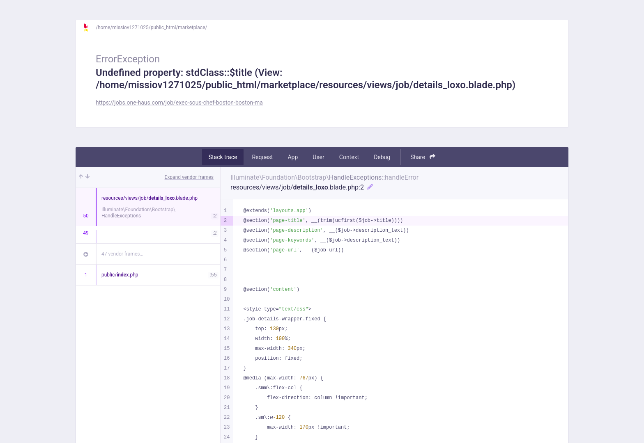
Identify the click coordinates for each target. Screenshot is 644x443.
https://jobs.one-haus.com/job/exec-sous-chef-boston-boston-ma (179, 102)
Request (262, 157)
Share (422, 156)
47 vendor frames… (122, 254)
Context (349, 157)
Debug (382, 157)
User (318, 157)
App (293, 157)
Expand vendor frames (189, 177)
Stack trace (223, 157)
